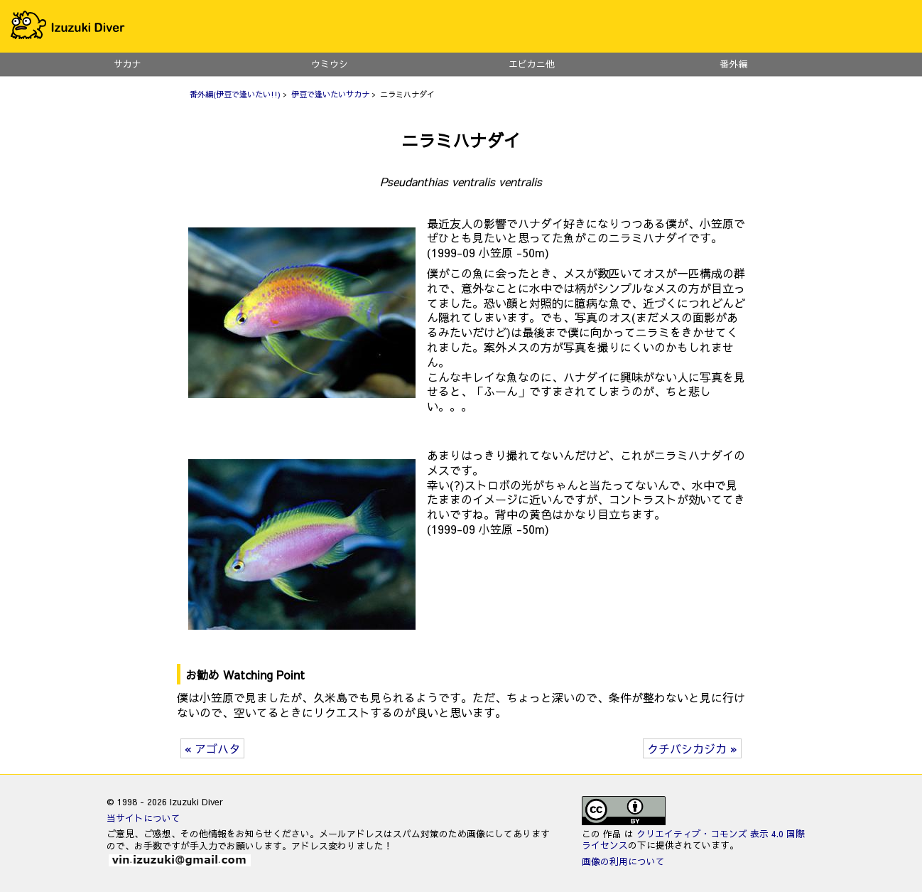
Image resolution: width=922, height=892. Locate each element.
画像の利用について (623, 861)
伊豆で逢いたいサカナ (330, 94)
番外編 (734, 64)
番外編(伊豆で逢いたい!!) (235, 94)
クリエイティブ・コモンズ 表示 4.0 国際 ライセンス (693, 839)
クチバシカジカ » (692, 748)
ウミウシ (329, 64)
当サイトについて (143, 818)
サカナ (127, 64)
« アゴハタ (212, 748)
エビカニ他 (532, 64)
